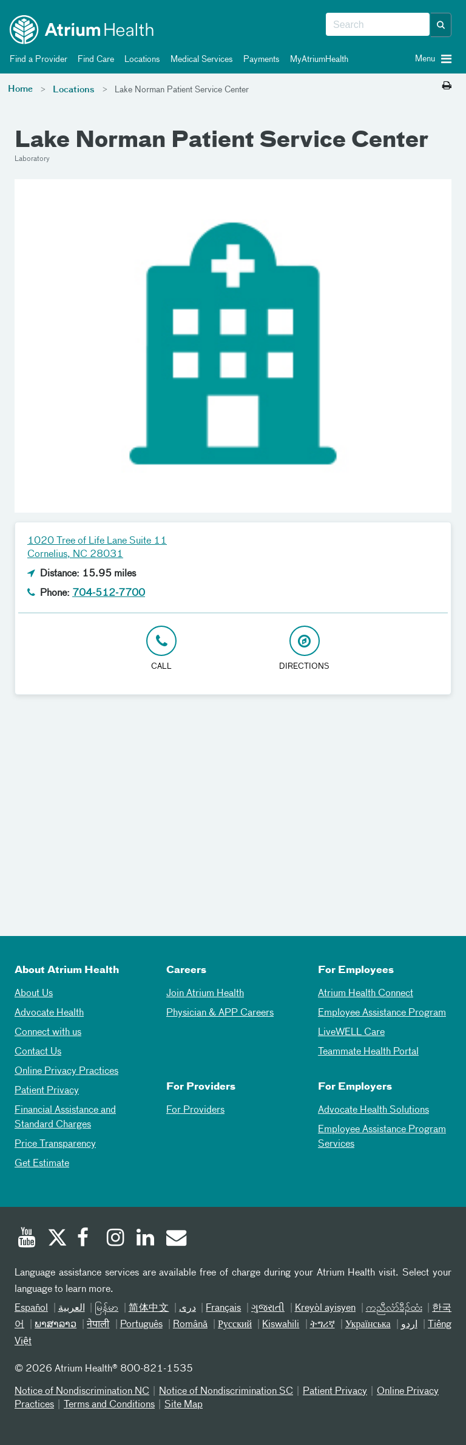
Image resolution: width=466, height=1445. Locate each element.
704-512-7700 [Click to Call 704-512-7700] (108, 593)
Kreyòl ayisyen (325, 1308)
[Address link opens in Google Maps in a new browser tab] (304, 649)
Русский (235, 1325)
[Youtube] (27, 1239)
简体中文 (149, 1308)
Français (223, 1308)
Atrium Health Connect (365, 994)
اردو (409, 1325)
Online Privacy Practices (66, 1071)
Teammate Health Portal (368, 1052)
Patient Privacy (47, 1091)
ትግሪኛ (322, 1325)
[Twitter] (56, 1239)
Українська (368, 1325)
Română (190, 1325)
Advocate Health (49, 1013)
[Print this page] (446, 86)
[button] (441, 25)
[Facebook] (86, 1239)
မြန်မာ (106, 1308)
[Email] (175, 1239)
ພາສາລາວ (55, 1325)
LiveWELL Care (351, 1032)
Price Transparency (55, 1144)
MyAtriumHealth (317, 59)
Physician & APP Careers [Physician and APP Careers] (220, 1013)
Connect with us (48, 1032)
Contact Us (38, 1052)
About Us (34, 994)
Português (141, 1325)
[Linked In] (145, 1239)
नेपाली (98, 1325)
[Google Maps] (233, 806)
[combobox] (378, 25)
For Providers (195, 1110)
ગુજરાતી (268, 1308)
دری (187, 1308)
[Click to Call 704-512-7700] (161, 649)
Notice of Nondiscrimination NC (82, 1391)
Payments (259, 59)
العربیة (71, 1308)
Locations (140, 59)
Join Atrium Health (205, 994)
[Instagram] (116, 1239)
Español (31, 1308)
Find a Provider (36, 59)
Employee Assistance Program (382, 1013)
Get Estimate (42, 1164)
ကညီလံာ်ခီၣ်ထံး (394, 1308)
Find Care (93, 59)
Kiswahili (280, 1325)
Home (20, 89)
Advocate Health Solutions (373, 1110)
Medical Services (199, 59)
